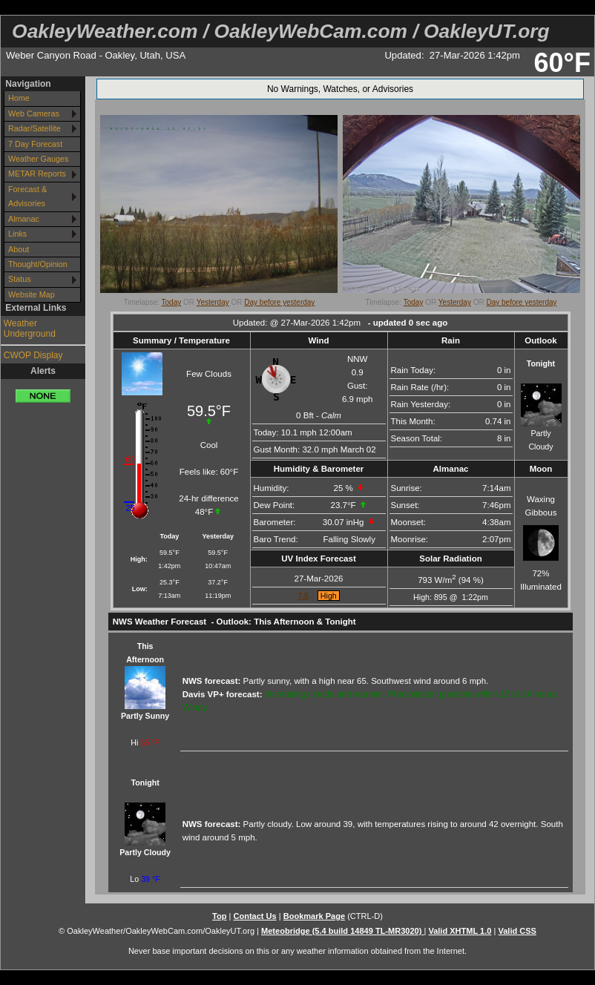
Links (17, 233)
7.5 (303, 595)
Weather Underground (30, 328)
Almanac (23, 218)
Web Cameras (33, 113)
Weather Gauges (38, 158)
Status (19, 278)
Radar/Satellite (34, 128)
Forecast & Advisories (27, 196)
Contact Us (254, 916)
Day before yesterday (279, 302)
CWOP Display (33, 355)
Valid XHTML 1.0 (459, 930)
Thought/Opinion (38, 264)
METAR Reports (37, 173)
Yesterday (213, 302)
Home (19, 97)
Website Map (31, 294)
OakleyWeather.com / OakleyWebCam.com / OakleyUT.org (281, 31)
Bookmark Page (314, 916)
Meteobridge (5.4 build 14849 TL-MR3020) (342, 930)
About (18, 249)
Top (219, 916)
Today (172, 302)
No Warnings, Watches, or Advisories (340, 89)
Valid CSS (517, 930)
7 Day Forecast (35, 143)
